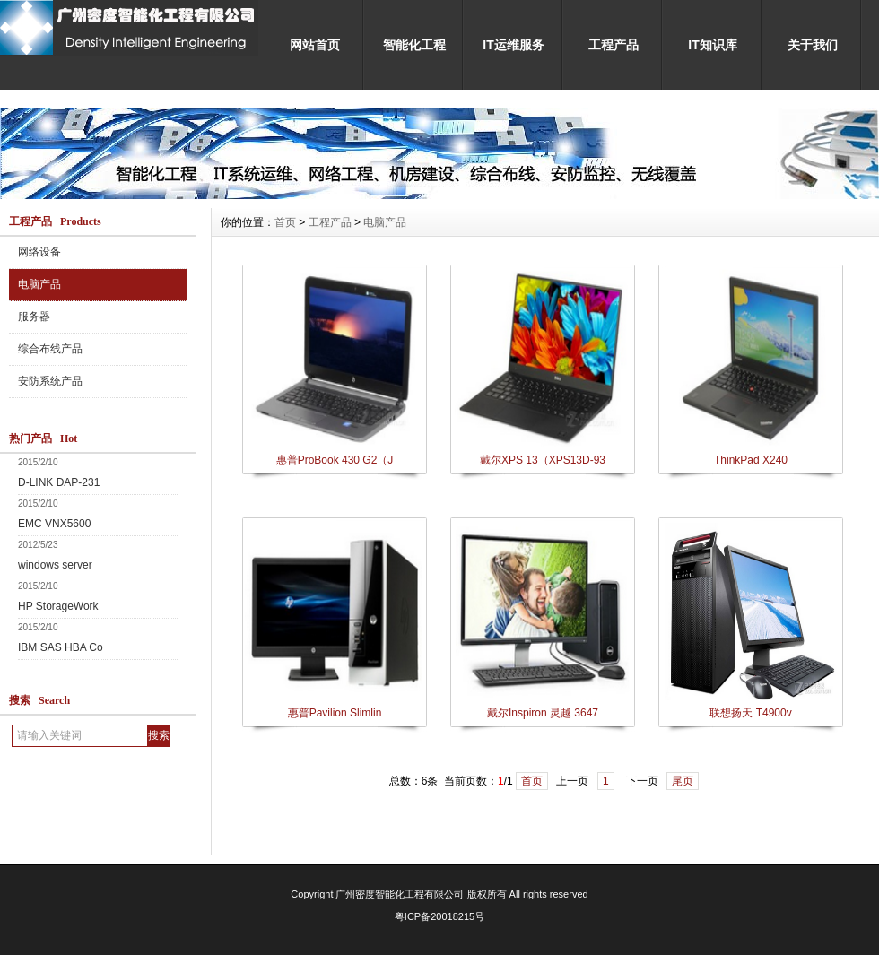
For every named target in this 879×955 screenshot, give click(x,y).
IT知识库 (712, 45)
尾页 (682, 781)
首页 (285, 222)
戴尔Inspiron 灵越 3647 (542, 713)
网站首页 (315, 45)
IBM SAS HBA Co (60, 647)
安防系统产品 (50, 381)
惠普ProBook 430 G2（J (335, 460)
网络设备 (39, 252)
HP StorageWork (58, 606)
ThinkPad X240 (751, 460)
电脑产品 (39, 284)
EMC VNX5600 (54, 523)
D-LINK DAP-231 (59, 482)
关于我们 (813, 45)
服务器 (34, 316)
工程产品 (613, 45)
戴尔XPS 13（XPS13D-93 (542, 460)
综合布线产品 (50, 349)
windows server (55, 565)
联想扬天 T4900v (750, 713)
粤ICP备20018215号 (439, 916)
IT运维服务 (513, 45)
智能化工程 (414, 45)
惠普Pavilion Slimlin (335, 713)
